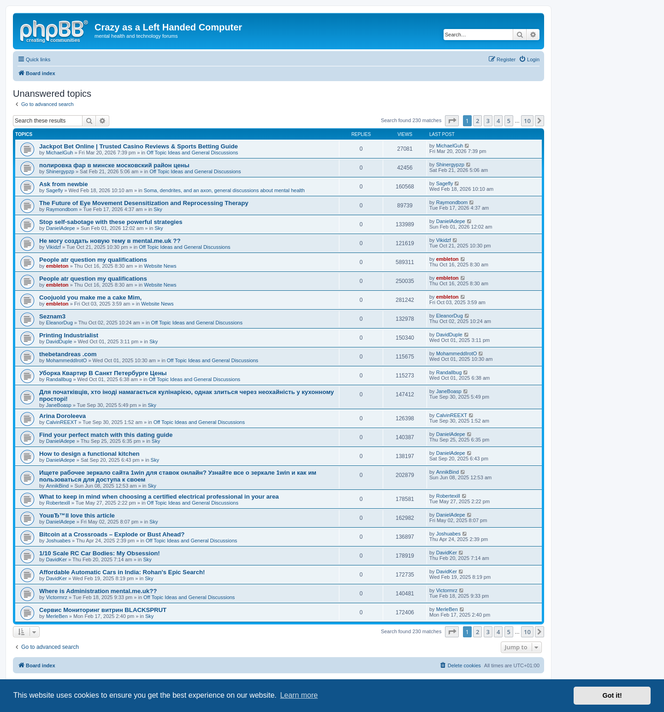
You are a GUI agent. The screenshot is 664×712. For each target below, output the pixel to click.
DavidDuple (59, 341)
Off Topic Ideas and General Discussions (192, 152)
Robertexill (58, 503)
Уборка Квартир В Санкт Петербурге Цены (103, 373)
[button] (452, 120)
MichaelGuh (59, 152)
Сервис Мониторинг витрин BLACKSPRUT (102, 609)
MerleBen (57, 616)
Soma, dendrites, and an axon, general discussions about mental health (224, 190)
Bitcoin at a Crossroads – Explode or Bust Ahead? (111, 534)
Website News (160, 266)
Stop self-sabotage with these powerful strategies (111, 221)
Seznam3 (52, 316)
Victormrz (56, 597)
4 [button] (498, 121)
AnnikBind (57, 485)
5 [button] (508, 121)
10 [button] (527, 121)
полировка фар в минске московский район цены (114, 165)
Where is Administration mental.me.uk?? (98, 591)
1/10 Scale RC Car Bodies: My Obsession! (99, 553)
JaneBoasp (58, 405)
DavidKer (56, 559)
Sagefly (54, 190)
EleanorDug (59, 322)
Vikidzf (53, 247)
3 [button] (488, 121)
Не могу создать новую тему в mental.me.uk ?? (109, 240)
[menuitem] (529, 59)
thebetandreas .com (68, 354)
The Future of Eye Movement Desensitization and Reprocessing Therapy (144, 203)
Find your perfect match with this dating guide (105, 434)
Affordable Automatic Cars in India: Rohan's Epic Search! (122, 572)
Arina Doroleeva (62, 415)
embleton (57, 266)
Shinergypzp (60, 171)
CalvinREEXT (61, 422)
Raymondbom (61, 209)
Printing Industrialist (68, 335)
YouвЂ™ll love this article (77, 515)
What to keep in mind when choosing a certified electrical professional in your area (159, 496)
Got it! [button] (612, 695)
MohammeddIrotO (66, 360)
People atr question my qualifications (93, 259)
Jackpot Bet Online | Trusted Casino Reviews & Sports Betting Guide (138, 146)
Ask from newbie (63, 184)
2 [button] (477, 121)
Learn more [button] (299, 695)
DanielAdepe (60, 228)
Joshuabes (58, 540)
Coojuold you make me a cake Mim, (90, 297)
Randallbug (59, 379)
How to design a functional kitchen (89, 453)
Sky (158, 209)
